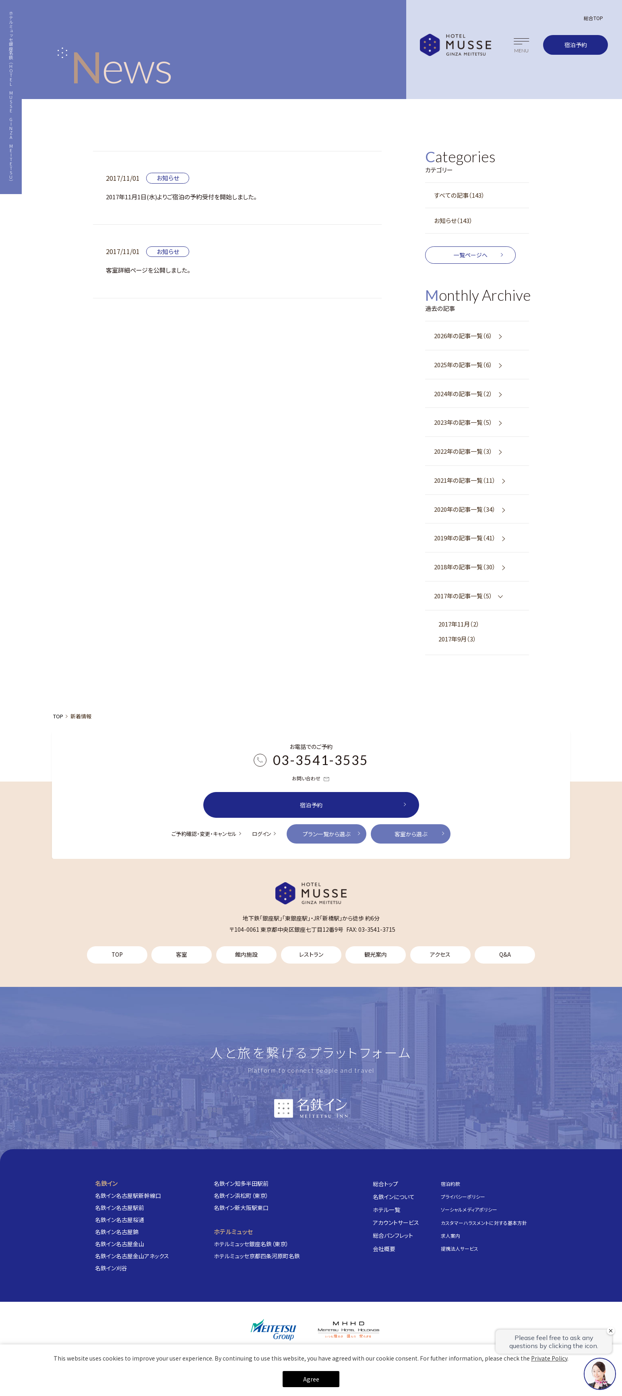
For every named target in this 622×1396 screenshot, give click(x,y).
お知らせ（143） (453, 220)
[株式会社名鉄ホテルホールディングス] (348, 1330)
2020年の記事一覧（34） (465, 509)
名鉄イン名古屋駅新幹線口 (128, 1195)
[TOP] (311, 893)
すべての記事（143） (459, 195)
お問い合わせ (311, 779)
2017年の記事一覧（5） (463, 595)
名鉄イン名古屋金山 (119, 1244)
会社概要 (384, 1248)
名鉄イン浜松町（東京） (241, 1195)
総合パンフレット (393, 1235)
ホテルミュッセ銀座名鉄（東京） (251, 1244)
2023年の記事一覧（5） (463, 422)
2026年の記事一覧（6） (463, 335)
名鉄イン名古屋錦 (116, 1232)
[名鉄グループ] (273, 1329)
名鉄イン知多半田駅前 (241, 1183)
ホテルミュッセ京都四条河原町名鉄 (257, 1256)
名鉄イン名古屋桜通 (119, 1220)
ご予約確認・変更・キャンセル (204, 834)
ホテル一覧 (386, 1210)
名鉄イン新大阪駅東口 (241, 1208)
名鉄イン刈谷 (111, 1268)
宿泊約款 (450, 1183)
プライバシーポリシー (463, 1196)
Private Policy (549, 1358)
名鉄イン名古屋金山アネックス (132, 1256)
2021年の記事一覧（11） (465, 480)
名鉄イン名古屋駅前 (119, 1208)
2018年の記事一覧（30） (465, 567)
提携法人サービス (459, 1248)
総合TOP (593, 17)
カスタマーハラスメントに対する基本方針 (484, 1222)
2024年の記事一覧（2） (463, 393)
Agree (311, 1379)
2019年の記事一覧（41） (465, 538)
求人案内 (450, 1235)
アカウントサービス (396, 1222)
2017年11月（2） (458, 624)
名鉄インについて (394, 1197)
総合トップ (385, 1184)
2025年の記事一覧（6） (463, 364)
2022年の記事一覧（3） (463, 451)
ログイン (261, 834)
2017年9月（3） (457, 639)
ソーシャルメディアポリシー (469, 1209)
